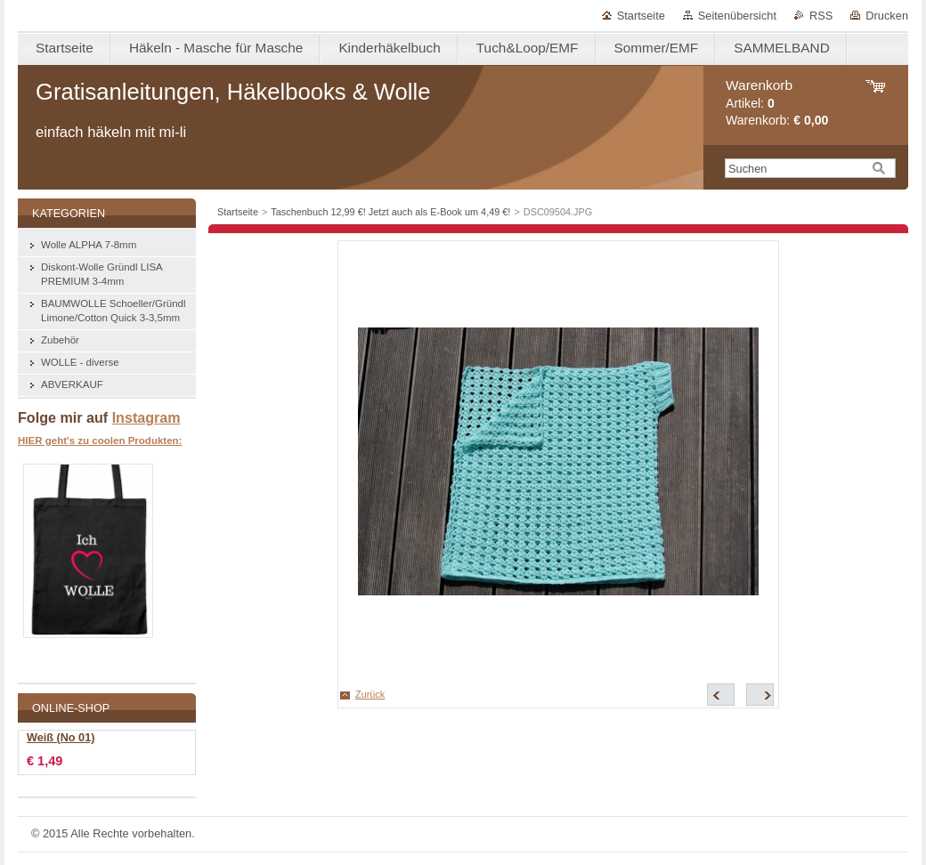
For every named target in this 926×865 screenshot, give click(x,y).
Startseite (641, 15)
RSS (821, 15)
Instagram (146, 417)
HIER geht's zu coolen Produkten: (100, 440)
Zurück (370, 694)
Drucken (886, 15)
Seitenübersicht (737, 15)
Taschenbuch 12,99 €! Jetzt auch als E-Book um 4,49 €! (390, 211)
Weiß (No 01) (60, 738)
